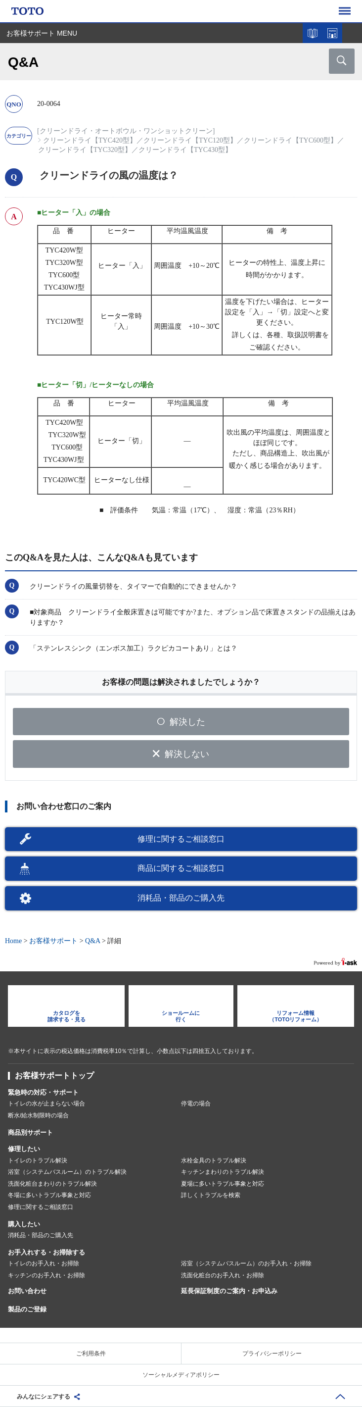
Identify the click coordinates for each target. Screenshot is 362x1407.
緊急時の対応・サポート (43, 1092)
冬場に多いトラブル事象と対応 (49, 1195)
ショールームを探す (332, 33)
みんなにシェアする (43, 1396)
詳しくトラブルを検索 (210, 1195)
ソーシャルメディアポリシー (181, 1374)
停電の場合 (196, 1103)
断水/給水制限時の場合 (38, 1115)
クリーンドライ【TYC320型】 (85, 149)
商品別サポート (30, 1132)
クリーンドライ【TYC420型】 (89, 140)
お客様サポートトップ (54, 1075)
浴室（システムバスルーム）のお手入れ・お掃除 (246, 1263)
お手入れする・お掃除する (46, 1252)
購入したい (24, 1224)
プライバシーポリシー (272, 1353)
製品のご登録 (27, 1309)
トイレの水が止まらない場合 (46, 1103)
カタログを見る (312, 33)
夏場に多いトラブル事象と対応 (222, 1183)
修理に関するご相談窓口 (181, 839)
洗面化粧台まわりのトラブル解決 (52, 1183)
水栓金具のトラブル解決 (213, 1160)
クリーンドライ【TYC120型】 (190, 140)
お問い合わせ (27, 1291)
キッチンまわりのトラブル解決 (222, 1171)
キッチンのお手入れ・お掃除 (46, 1275)
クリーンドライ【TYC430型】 (185, 149)
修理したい (24, 1149)
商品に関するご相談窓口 (181, 868)
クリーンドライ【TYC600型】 (290, 140)
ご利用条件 (91, 1353)
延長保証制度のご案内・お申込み (229, 1291)
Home (13, 941)
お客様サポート (53, 941)
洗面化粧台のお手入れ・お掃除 (222, 1275)
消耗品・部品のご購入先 (181, 898)
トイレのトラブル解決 (37, 1160)
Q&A (92, 941)
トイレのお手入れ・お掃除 (43, 1263)
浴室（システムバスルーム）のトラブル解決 (67, 1171)
